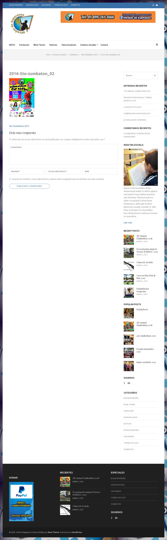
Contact (104, 45)
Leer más (128, 222)
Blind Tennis (39, 45)
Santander (46, 5)
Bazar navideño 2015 (146, 362)
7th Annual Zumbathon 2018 (137, 91)
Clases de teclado (132, 107)
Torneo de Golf (61, 5)
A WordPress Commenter (136, 133)
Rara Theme (53, 532)
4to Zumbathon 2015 (19, 126)
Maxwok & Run (32, 5)
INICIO (12, 45)
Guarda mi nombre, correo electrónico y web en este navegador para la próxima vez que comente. (58, 179)
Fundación (24, 45)
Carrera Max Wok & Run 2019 (137, 113)
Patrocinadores (69, 45)
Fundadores (129, 137)
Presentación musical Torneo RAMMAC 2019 (147, 250)
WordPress (77, 532)
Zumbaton (75, 5)
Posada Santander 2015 (145, 350)
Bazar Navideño (16, 5)
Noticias (53, 45)
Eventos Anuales (88, 45)
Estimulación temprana (135, 120)
